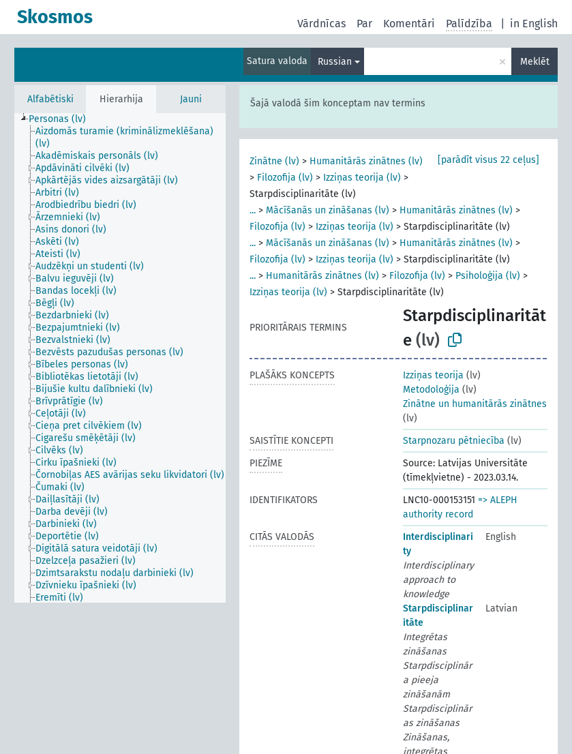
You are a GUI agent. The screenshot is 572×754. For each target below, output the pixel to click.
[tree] (120, 358)
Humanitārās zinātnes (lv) (366, 161)
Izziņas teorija (433, 375)
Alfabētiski (50, 99)
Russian (335, 61)
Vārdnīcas (321, 23)
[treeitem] (63, 119)
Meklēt (535, 61)
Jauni (191, 99)
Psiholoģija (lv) (487, 276)
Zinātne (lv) (274, 161)
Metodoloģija (431, 389)
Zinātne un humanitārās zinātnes (475, 404)
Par (364, 23)
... (253, 210)
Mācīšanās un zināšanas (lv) (327, 210)
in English (534, 23)
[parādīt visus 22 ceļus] (488, 160)
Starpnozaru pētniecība (454, 441)
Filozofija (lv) (285, 177)
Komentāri (409, 23)
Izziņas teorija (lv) (362, 177)
